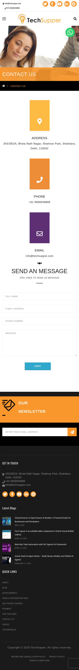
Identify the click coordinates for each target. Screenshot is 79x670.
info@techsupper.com (11, 3)
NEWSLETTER (32, 411)
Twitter (45, 4)
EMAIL (39, 250)
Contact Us (8, 619)
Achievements (9, 593)
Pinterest (73, 4)
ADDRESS (39, 138)
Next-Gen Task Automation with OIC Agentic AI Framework (40, 544)
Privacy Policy (57, 657)
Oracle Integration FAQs (15, 598)
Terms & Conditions (39, 661)
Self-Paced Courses (12, 603)
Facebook (52, 4)
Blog (4, 588)
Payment (6, 609)
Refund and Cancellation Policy (28, 657)
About (5, 582)
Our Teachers (9, 614)
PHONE (39, 196)
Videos (5, 624)
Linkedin (66, 4)
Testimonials (9, 630)
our (23, 403)
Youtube (59, 4)
